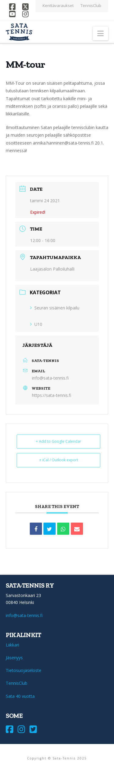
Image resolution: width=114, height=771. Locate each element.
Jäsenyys (14, 657)
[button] (100, 33)
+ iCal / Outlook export (58, 459)
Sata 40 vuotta (20, 696)
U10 (36, 324)
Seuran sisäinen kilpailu (54, 308)
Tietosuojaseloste (23, 670)
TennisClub (16, 683)
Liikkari (12, 645)
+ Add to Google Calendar (58, 441)
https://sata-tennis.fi (51, 395)
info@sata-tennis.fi (50, 378)
